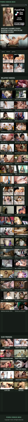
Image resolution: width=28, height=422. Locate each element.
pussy (3, 51)
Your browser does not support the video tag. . (14, 42)
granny (13, 51)
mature (8, 51)
